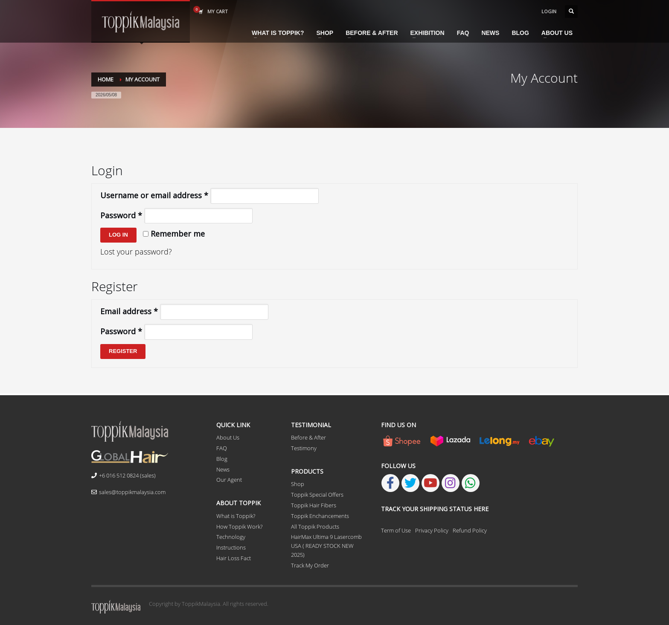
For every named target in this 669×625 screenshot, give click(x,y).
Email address (129, 311)
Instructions (231, 547)
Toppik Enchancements (320, 516)
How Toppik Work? (239, 526)
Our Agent (229, 479)
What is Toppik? (235, 516)
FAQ (221, 448)
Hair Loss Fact (233, 558)
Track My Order (310, 565)
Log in (118, 234)
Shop (297, 484)
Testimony (304, 448)
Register (123, 351)
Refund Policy (470, 530)
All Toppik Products (315, 526)
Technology (230, 537)
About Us (227, 437)
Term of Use (396, 530)
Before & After (308, 437)
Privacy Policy (431, 530)
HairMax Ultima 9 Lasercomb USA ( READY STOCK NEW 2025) (326, 545)
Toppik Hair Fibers (313, 505)
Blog (221, 459)
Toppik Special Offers (317, 494)
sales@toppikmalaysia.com (128, 492)
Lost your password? (136, 251)
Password (121, 215)
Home (105, 79)
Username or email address (154, 195)
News (223, 469)
